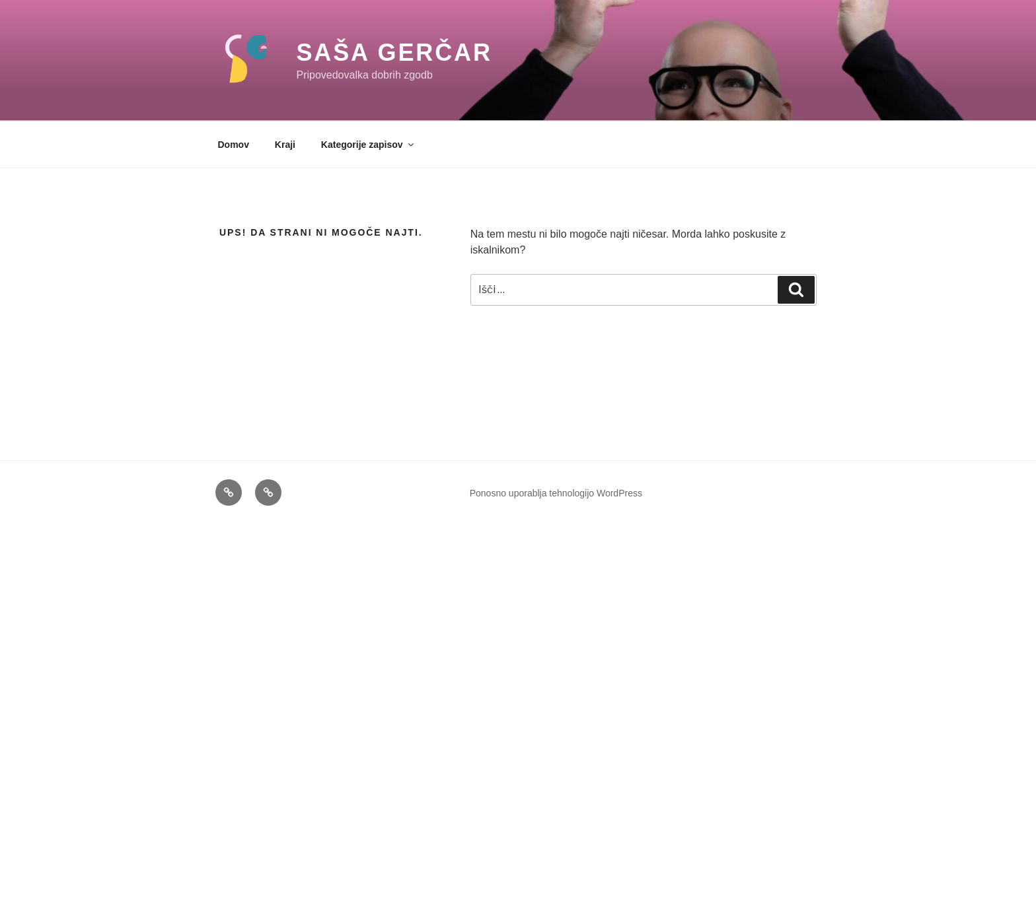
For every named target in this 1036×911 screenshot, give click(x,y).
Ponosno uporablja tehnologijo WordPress (556, 493)
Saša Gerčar (394, 52)
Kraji (285, 144)
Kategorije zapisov (368, 144)
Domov (233, 144)
